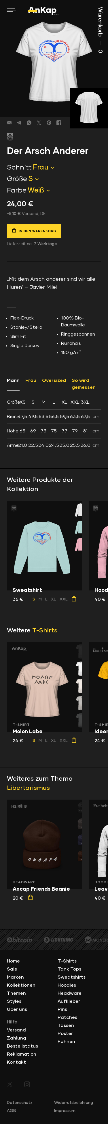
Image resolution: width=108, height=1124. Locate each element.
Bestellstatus (22, 1046)
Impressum (64, 1111)
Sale (12, 969)
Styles (14, 1001)
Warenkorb (100, 30)
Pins (62, 1009)
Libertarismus (28, 788)
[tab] (54, 423)
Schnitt (19, 167)
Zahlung (16, 1038)
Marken (15, 977)
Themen (16, 993)
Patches (67, 1017)
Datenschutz (20, 1103)
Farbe (16, 190)
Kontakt (16, 1062)
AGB (11, 1111)
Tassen (66, 1025)
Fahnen (66, 1041)
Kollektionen (21, 985)
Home (13, 961)
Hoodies (67, 985)
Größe (17, 179)
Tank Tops (69, 969)
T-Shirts (44, 631)
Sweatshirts (72, 977)
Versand (16, 1030)
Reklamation (21, 1054)
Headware (70, 993)
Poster (65, 1033)
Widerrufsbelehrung (73, 1103)
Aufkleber (69, 1001)
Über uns (17, 1009)
